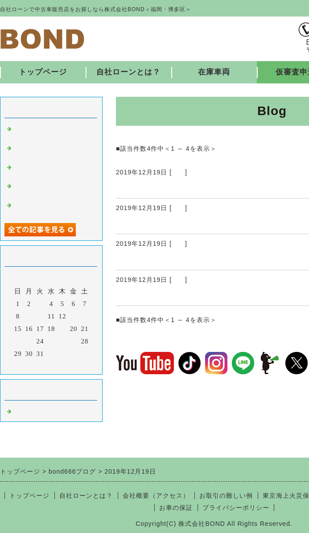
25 (51, 341)
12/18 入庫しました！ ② (171, 259)
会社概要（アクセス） (156, 495)
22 (18, 341)
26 (62, 341)
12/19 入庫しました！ (161, 187)
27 (74, 341)
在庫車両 (214, 72)
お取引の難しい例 (226, 495)
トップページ (43, 72)
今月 (51, 365)
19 (62, 328)
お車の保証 (176, 507)
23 (29, 341)
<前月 (33, 365)
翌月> (70, 365)
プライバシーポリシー (235, 507)
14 (85, 316)
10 (40, 316)
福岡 (178, 172)
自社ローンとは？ (128, 72)
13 (74, 316)
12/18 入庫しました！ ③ (171, 223)
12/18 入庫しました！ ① (167, 294)
